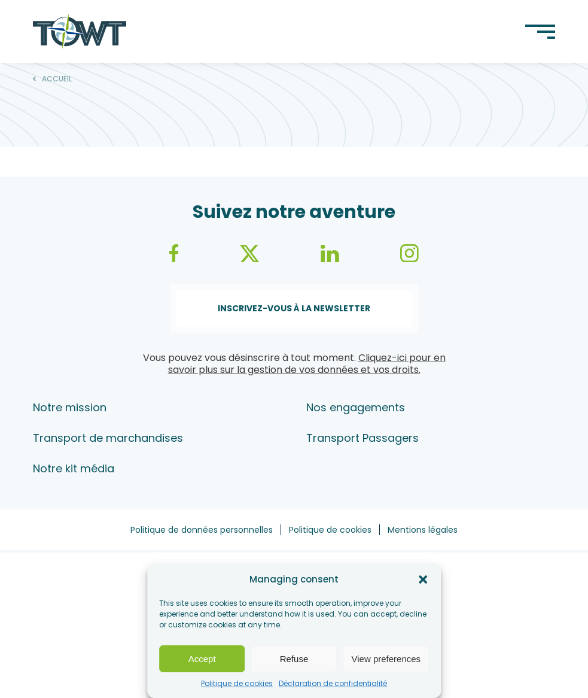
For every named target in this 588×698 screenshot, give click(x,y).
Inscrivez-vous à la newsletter (294, 308)
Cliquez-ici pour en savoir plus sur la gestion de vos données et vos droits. (307, 364)
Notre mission (69, 407)
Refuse (294, 659)
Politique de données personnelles (201, 529)
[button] (423, 579)
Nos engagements (355, 407)
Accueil (57, 79)
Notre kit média (73, 468)
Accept (202, 659)
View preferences (386, 659)
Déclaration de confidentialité (333, 683)
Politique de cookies (237, 683)
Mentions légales (423, 529)
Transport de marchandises (108, 437)
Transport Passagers (362, 437)
